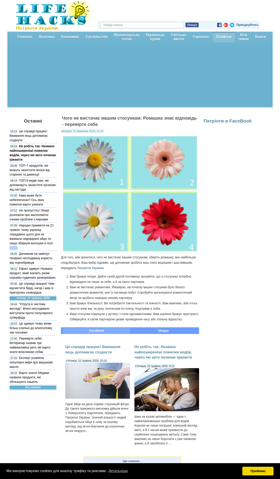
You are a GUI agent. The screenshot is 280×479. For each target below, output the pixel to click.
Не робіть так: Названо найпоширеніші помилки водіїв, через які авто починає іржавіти (163, 352)
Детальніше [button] (118, 471)
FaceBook (96, 330)
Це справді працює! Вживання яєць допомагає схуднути (29, 135)
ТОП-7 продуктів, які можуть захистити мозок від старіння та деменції (30, 170)
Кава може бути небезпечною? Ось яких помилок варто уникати (27, 200)
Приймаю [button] (258, 471)
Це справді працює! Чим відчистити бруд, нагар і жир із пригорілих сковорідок (32, 288)
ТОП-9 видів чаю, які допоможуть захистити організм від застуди (33, 185)
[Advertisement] (140, 76)
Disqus (163, 330)
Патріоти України (90, 268)
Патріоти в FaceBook (228, 120)
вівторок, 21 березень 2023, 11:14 (82, 131)
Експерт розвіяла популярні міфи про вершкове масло (31, 362)
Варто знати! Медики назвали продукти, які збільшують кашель (29, 377)
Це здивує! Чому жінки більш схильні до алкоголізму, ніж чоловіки (31, 328)
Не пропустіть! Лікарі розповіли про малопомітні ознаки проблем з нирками (29, 215)
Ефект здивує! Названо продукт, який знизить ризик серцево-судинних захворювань (33, 273)
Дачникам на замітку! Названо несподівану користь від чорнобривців (31, 258)
